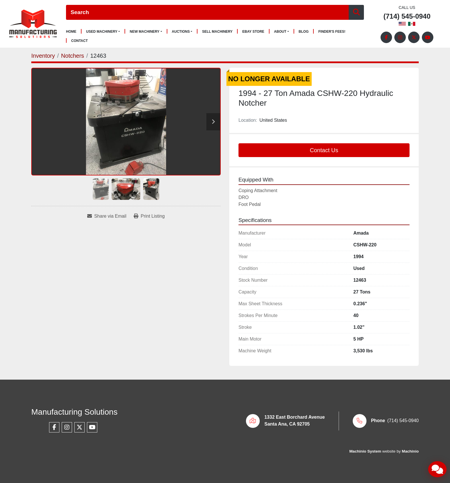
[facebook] (386, 37)
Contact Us (324, 150)
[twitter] (414, 37)
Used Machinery (101, 31)
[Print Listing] (149, 216)
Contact (79, 41)
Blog (304, 32)
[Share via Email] (107, 216)
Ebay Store (253, 32)
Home (71, 32)
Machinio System (365, 451)
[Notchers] (72, 56)
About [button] (280, 31)
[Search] (207, 12)
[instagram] (400, 37)
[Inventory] (43, 56)
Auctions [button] (181, 31)
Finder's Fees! (331, 32)
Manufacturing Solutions (74, 411)
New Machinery (145, 31)
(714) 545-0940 (406, 16)
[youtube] (427, 37)
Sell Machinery (217, 32)
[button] (103, 31)
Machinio (410, 451)
